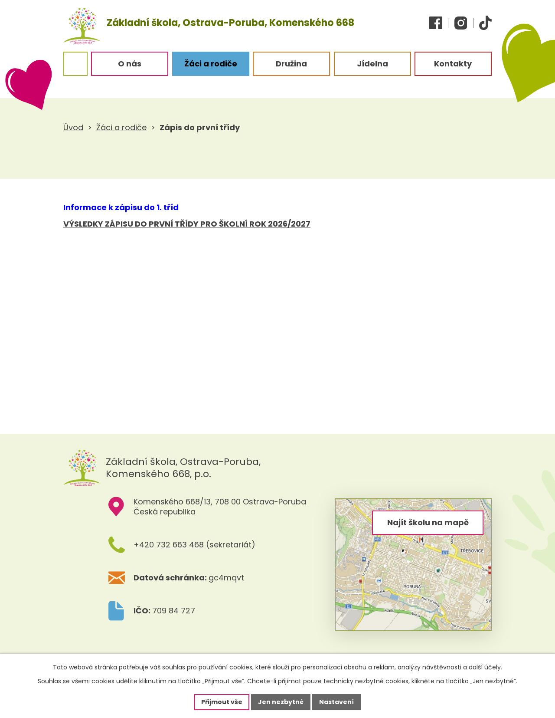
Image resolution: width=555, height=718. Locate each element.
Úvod (73, 127)
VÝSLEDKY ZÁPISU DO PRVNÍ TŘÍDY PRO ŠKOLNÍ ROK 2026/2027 (186, 223)
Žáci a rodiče (121, 127)
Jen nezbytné (281, 702)
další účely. (485, 667)
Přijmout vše (221, 702)
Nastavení (336, 702)
